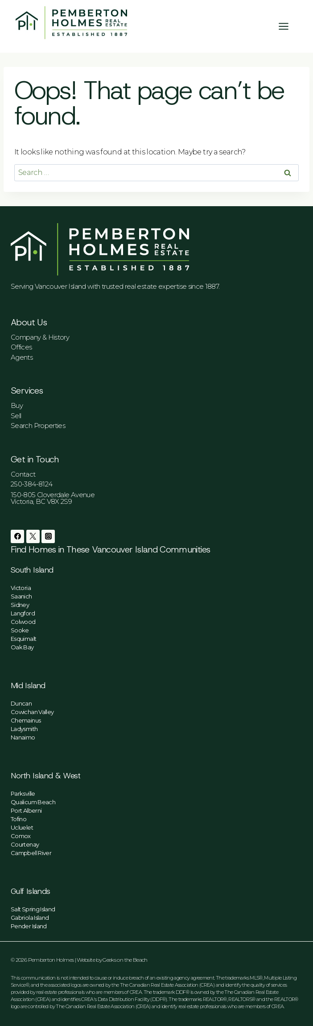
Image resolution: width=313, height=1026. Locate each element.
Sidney (20, 604)
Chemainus (26, 720)
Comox (21, 835)
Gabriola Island (30, 917)
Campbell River (31, 852)
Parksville (23, 793)
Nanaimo (23, 737)
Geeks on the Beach (125, 959)
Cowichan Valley (32, 711)
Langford (23, 613)
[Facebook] (17, 536)
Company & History (40, 337)
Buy (17, 405)
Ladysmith (24, 728)
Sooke (20, 630)
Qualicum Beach (33, 802)
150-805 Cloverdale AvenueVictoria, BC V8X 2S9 (53, 498)
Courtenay (25, 844)
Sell (16, 415)
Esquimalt (23, 638)
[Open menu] (288, 26)
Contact (23, 474)
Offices (21, 347)
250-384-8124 (31, 484)
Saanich (21, 596)
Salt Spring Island (33, 909)
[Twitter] (33, 536)
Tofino (18, 818)
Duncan (21, 703)
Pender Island (29, 926)
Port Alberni (26, 810)
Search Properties (38, 425)
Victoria (21, 587)
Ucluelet (22, 827)
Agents (22, 357)
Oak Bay (22, 647)
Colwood (23, 621)
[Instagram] (48, 536)
